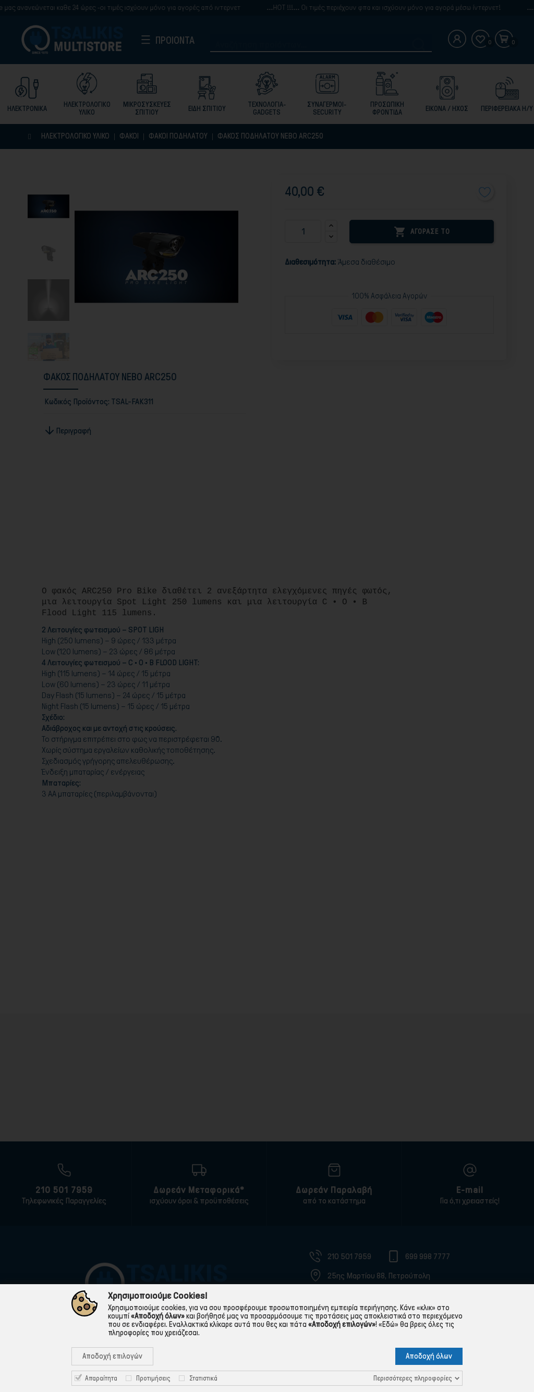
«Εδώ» (388, 1324)
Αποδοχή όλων (429, 1356)
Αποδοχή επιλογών (112, 1356)
